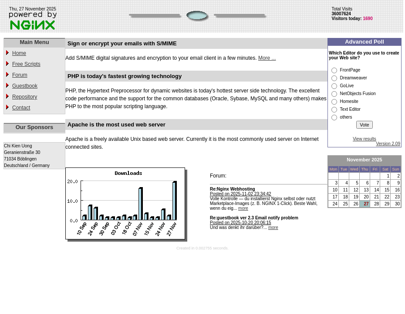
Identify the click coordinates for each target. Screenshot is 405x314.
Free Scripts (26, 64)
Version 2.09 (388, 143)
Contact (21, 108)
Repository (24, 97)
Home (19, 53)
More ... (267, 58)
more (243, 208)
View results (364, 139)
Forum (19, 75)
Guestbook (24, 86)
